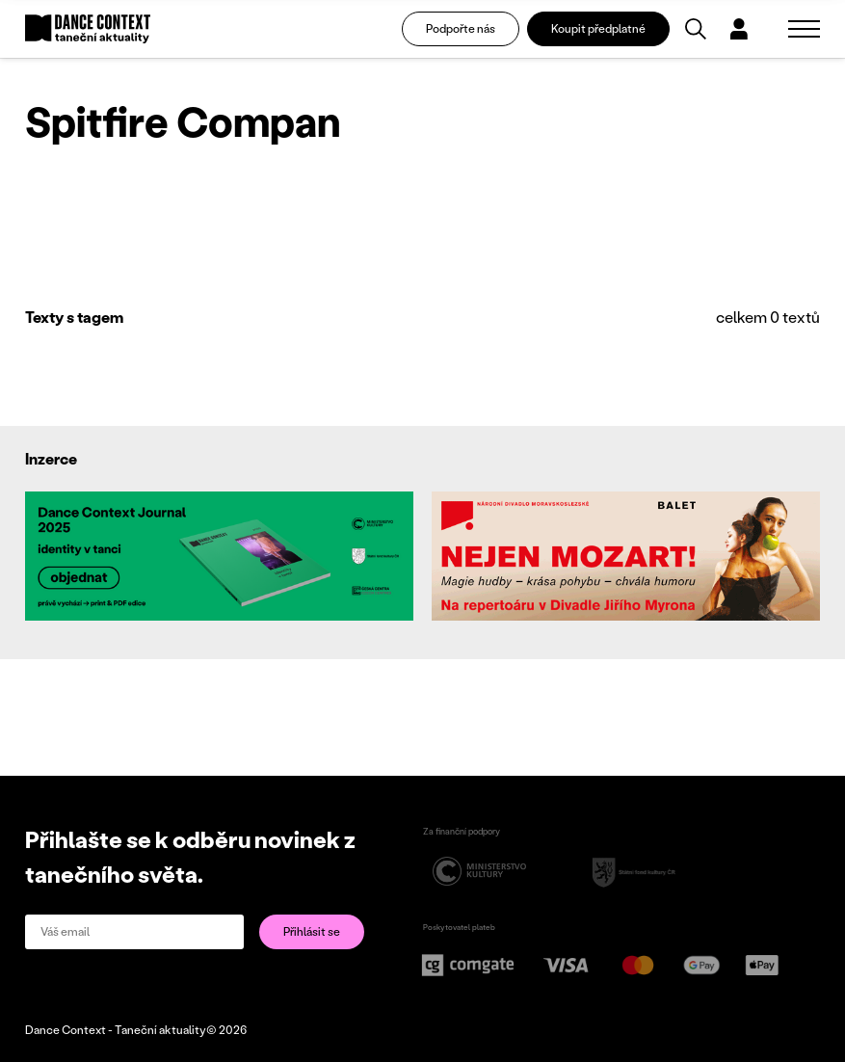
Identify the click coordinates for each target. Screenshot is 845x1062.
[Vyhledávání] (695, 29)
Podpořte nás (460, 28)
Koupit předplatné (598, 28)
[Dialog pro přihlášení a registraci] (739, 29)
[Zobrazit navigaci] (804, 29)
